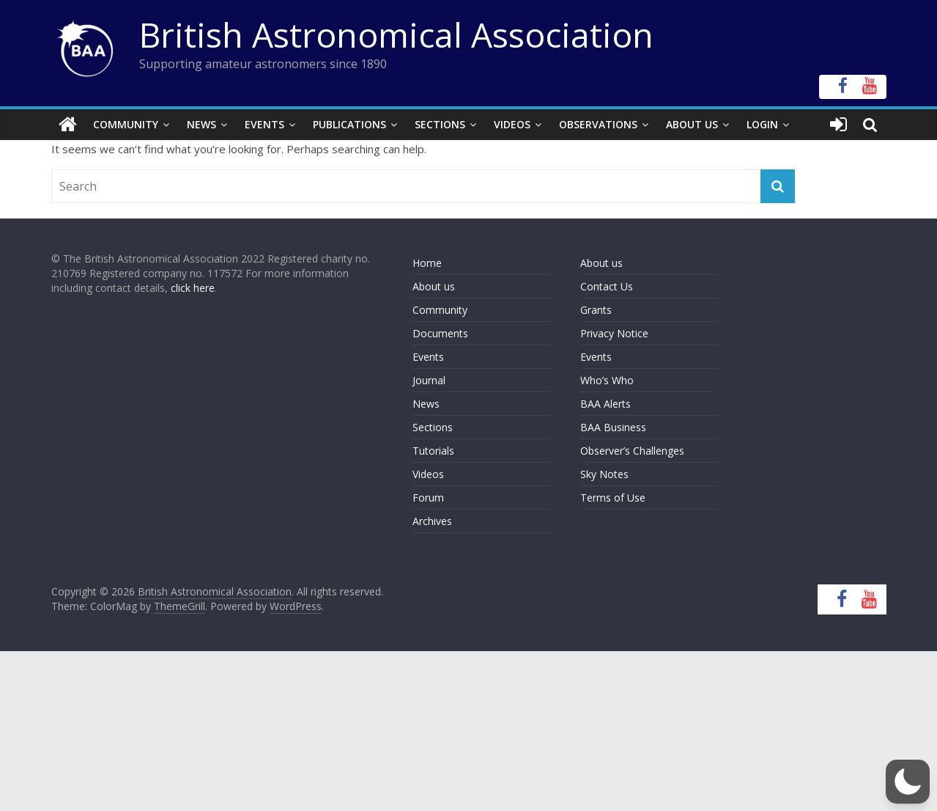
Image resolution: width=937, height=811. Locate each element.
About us (433, 286)
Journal (428, 380)
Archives (432, 521)
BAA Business (613, 427)
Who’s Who (607, 380)
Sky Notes (604, 474)
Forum (428, 497)
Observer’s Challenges (632, 451)
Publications (349, 124)
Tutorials (433, 451)
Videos (512, 124)
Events (264, 124)
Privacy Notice (614, 333)
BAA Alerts (605, 404)
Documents (440, 333)
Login (762, 124)
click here (193, 288)
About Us (692, 124)
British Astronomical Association (396, 34)
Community (125, 124)
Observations (598, 124)
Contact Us (606, 286)
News (201, 124)
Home (427, 263)
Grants (596, 310)
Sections (440, 124)
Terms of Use (612, 497)
